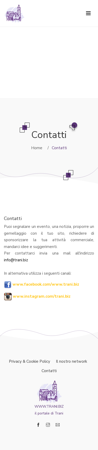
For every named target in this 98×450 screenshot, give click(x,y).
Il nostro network (71, 361)
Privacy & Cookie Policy (29, 361)
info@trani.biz (16, 260)
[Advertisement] (49, 49)
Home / (40, 148)
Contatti (49, 370)
